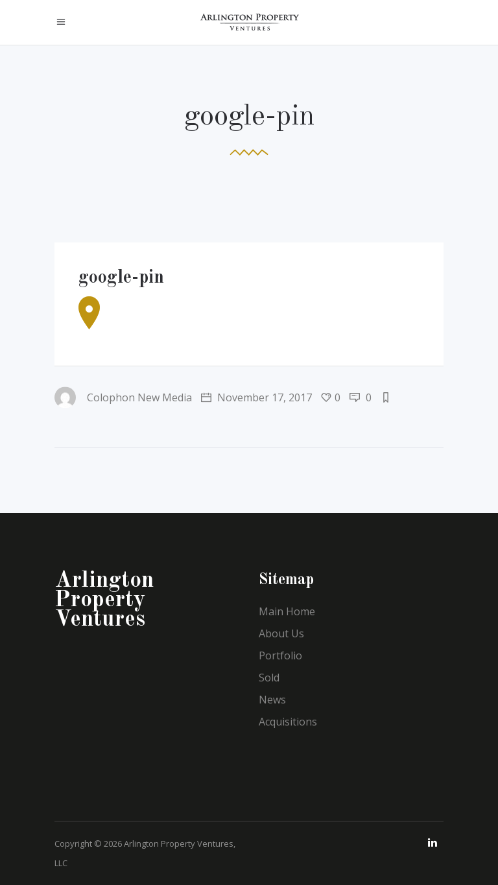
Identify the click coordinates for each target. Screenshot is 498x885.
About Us (281, 633)
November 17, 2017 (256, 397)
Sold (269, 677)
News (272, 699)
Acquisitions (288, 721)
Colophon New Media (123, 397)
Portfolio (280, 655)
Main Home (287, 611)
